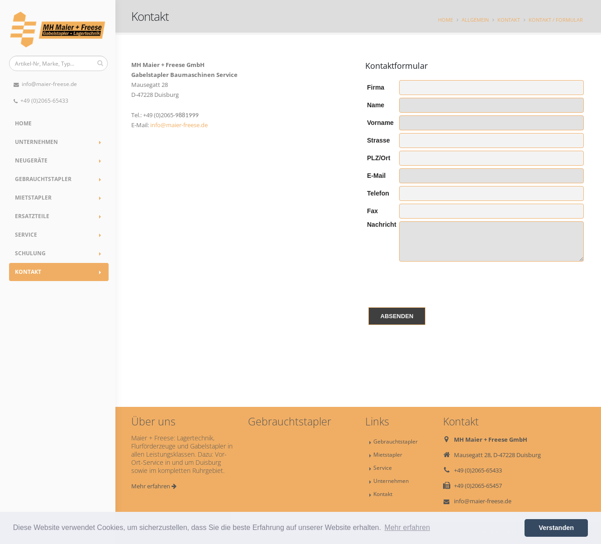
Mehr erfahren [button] (407, 527)
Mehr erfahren (153, 486)
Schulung (30, 253)
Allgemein (475, 19)
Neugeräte (31, 160)
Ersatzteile (32, 216)
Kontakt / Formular (556, 19)
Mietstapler (33, 197)
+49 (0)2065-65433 (41, 101)
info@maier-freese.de (45, 84)
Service (26, 235)
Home (23, 123)
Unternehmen (36, 142)
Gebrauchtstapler (43, 179)
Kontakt (28, 272)
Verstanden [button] (556, 527)
